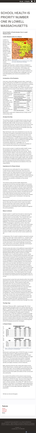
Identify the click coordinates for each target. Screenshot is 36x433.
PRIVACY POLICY (5, 423)
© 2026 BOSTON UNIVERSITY (12, 422)
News (3, 413)
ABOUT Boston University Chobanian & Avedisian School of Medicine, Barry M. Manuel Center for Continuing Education (18, 424)
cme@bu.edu (15, 428)
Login (22, 1)
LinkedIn (17, 427)
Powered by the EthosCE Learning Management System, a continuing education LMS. (30, 432)
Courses (4, 411)
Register (28, 1)
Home (3, 408)
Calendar (4, 410)
